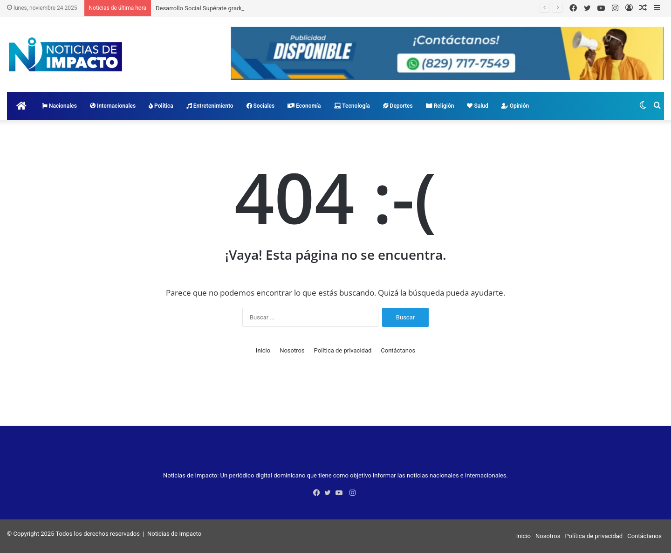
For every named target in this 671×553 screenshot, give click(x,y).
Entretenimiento (209, 106)
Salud (477, 106)
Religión (440, 106)
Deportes (398, 106)
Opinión (515, 106)
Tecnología (352, 106)
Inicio (263, 350)
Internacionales (113, 106)
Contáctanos (398, 350)
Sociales (260, 106)
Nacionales (59, 106)
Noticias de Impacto (174, 533)
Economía (304, 106)
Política (161, 106)
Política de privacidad (343, 350)
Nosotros (292, 350)
